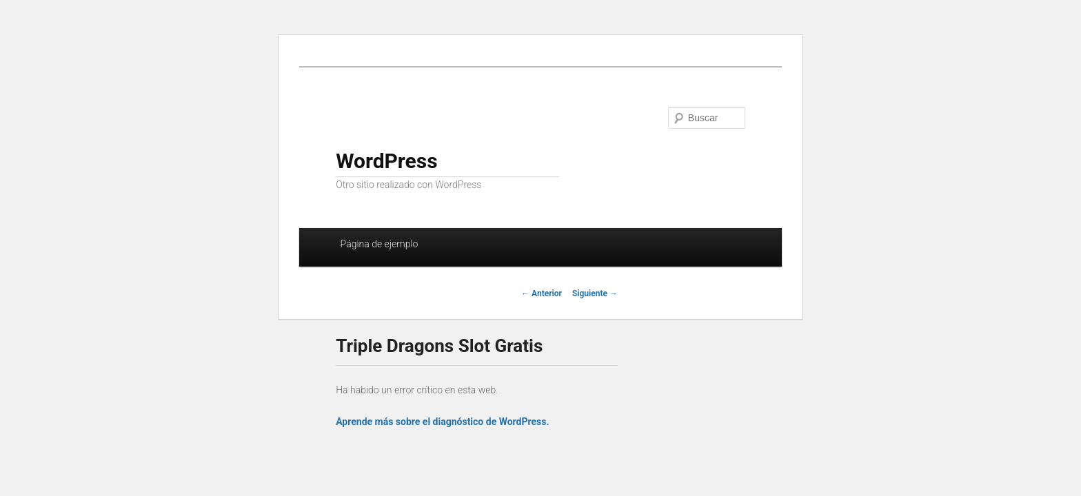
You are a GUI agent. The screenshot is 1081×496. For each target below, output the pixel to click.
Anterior (541, 293)
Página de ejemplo (379, 243)
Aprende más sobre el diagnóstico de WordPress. (442, 421)
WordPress (386, 161)
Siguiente (595, 293)
